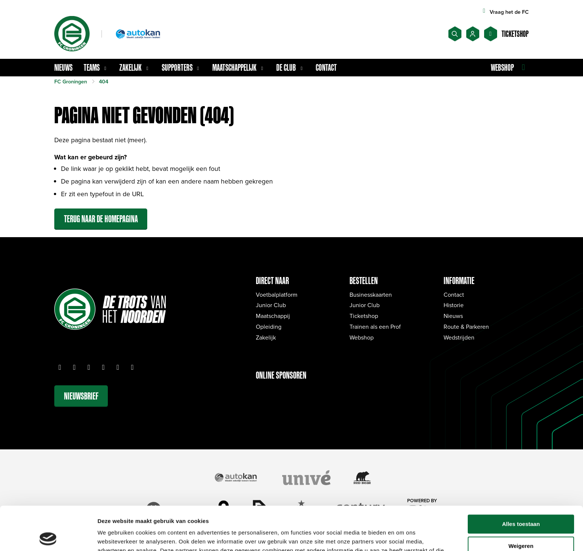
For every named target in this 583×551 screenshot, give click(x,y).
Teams (96, 67)
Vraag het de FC (504, 12)
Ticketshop (364, 316)
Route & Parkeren (466, 326)
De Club (290, 67)
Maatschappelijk (238, 67)
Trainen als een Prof (375, 326)
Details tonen (115, 536)
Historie (454, 305)
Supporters (181, 67)
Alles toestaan (521, 480)
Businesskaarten (371, 294)
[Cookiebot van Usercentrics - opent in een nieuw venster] (48, 536)
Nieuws (63, 67)
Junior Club (271, 305)
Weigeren (520, 502)
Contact (326, 67)
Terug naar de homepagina (101, 218)
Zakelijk (134, 67)
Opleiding (268, 326)
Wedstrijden (459, 337)
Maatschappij (273, 316)
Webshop (362, 337)
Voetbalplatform (276, 294)
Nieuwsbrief (81, 396)
